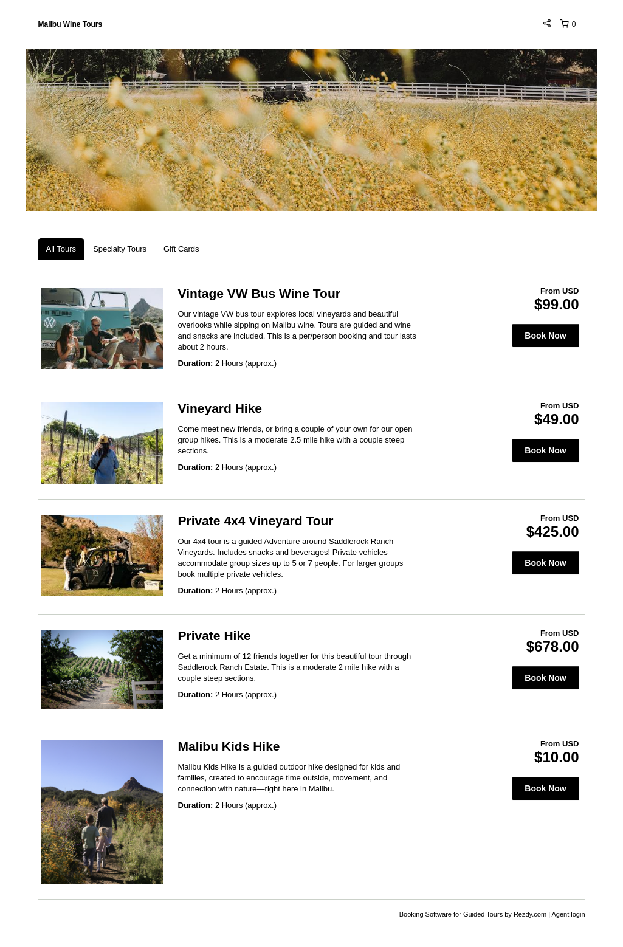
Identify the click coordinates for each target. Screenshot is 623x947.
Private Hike (214, 635)
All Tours (61, 248)
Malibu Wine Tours (70, 24)
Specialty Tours (119, 248)
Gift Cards (181, 248)
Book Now (545, 335)
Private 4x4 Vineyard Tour (256, 521)
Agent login (568, 914)
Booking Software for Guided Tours (451, 914)
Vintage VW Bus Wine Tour (259, 293)
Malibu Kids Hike (229, 746)
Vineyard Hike (220, 408)
